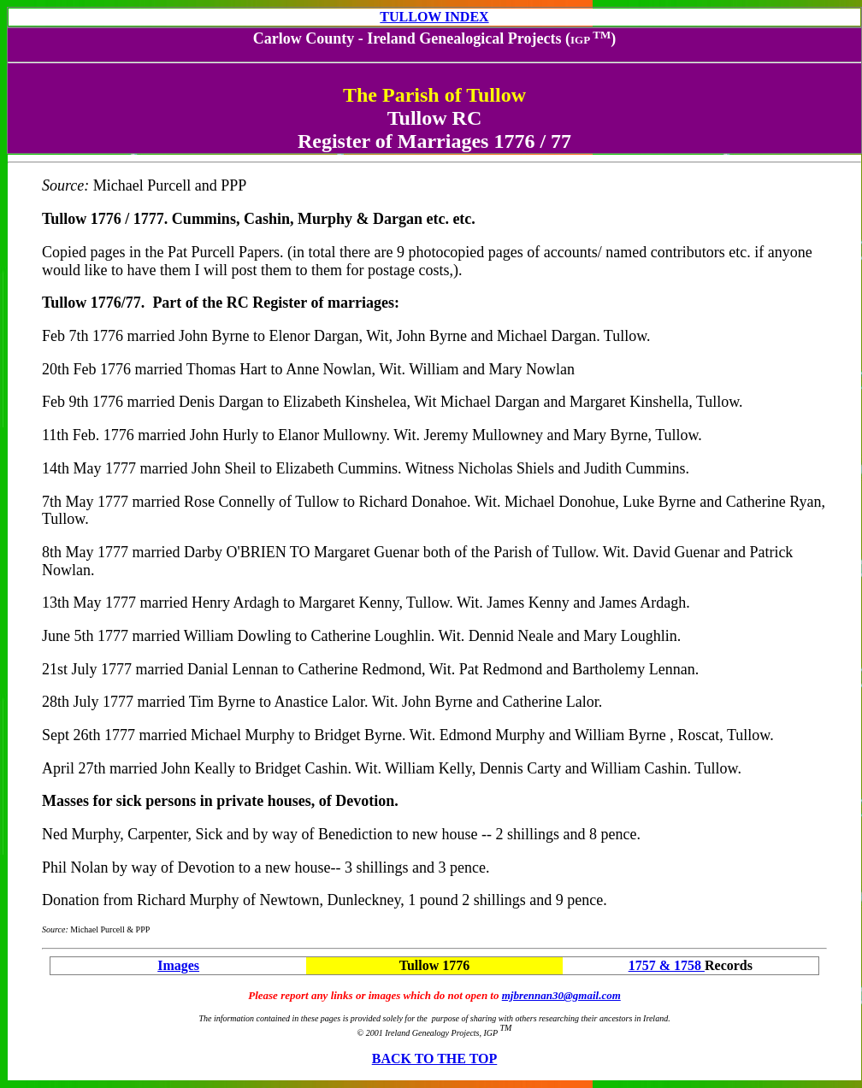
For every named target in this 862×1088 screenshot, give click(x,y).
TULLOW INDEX (434, 16)
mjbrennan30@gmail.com (561, 995)
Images (178, 965)
